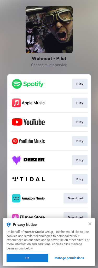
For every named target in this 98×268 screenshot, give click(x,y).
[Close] (90, 224)
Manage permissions (69, 258)
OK (27, 258)
